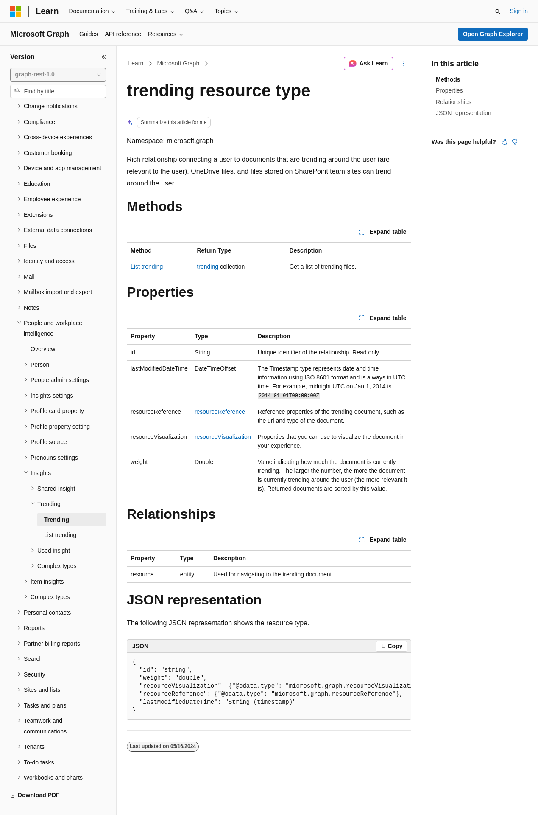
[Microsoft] (15, 11)
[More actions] (403, 63)
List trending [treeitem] (60, 514)
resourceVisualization (223, 436)
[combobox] (58, 75)
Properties (449, 90)
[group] (269, 686)
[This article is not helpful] (515, 142)
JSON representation (463, 113)
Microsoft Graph (178, 63)
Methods (448, 79)
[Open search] (497, 11)
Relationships (453, 101)
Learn (136, 63)
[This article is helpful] (504, 142)
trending (207, 266)
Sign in (519, 11)
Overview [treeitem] (43, 329)
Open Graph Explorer (493, 34)
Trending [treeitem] (56, 499)
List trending (147, 266)
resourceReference (220, 411)
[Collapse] (104, 57)
